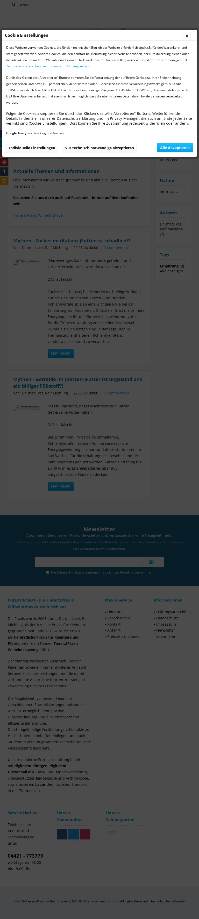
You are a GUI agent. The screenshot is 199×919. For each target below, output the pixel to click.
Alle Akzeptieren (175, 147)
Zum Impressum (78, 66)
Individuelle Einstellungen (32, 147)
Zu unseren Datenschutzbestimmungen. (35, 66)
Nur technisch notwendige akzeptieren (99, 147)
